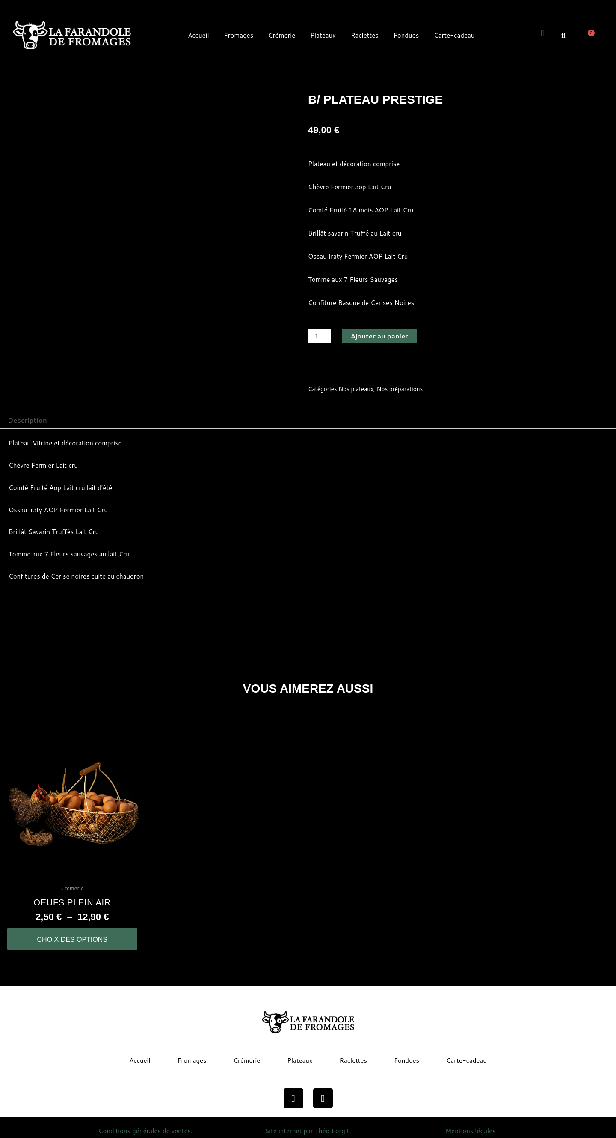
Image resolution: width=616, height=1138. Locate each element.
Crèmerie (281, 35)
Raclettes (365, 35)
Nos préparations (400, 389)
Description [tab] (27, 420)
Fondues (406, 35)
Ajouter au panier (379, 336)
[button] (563, 35)
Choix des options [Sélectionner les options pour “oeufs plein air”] (72, 939)
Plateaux (323, 35)
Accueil (198, 35)
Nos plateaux (355, 389)
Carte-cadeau (454, 35)
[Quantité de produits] (319, 336)
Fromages (239, 35)
